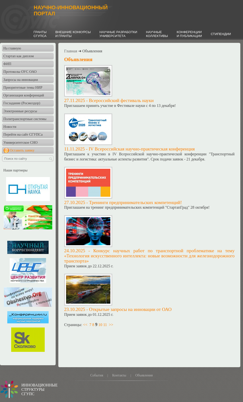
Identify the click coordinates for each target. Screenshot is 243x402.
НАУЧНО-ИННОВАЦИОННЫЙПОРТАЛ (71, 11)
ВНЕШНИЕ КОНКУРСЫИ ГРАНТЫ (73, 34)
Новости (9, 127)
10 (100, 325)
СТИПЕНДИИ (221, 34)
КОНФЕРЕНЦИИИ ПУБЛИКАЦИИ (189, 34)
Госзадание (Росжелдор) (21, 103)
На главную (12, 48)
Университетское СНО (20, 142)
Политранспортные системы (24, 119)
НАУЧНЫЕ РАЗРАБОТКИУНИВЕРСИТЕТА (118, 34)
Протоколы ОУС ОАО (20, 72)
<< (85, 325)
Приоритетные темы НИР (22, 87)
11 (105, 325)
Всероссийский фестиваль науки (121, 100)
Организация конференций (23, 95)
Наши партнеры (15, 170)
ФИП (7, 64)
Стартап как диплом (18, 56)
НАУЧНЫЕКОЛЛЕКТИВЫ (157, 34)
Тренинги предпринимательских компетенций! (135, 202)
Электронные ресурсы (20, 111)
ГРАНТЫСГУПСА (40, 34)
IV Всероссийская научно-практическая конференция (142, 148)
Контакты (119, 375)
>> (111, 325)
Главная (70, 51)
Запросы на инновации (20, 80)
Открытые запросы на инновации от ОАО (130, 309)
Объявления (144, 375)
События (96, 375)
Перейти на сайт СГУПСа (23, 134)
